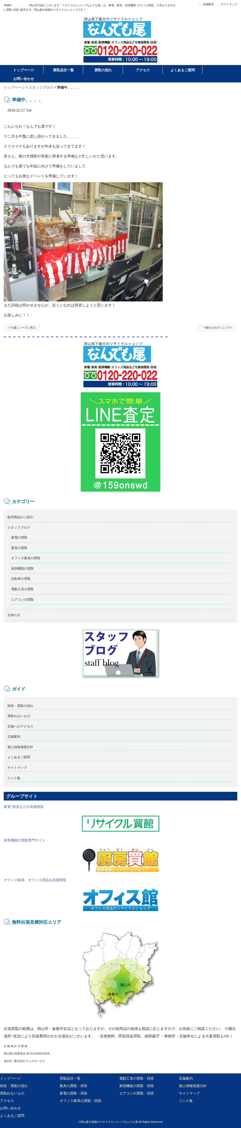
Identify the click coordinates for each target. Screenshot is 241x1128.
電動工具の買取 (22, 589)
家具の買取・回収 (73, 1086)
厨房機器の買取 (22, 568)
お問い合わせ (10, 1108)
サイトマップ (229, 4)
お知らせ (13, 615)
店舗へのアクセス (20, 726)
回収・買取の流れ (20, 706)
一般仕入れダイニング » (217, 327)
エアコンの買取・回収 (136, 1093)
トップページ (14, 87)
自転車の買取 (21, 579)
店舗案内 (208, 4)
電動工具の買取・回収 (136, 1078)
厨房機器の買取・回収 (136, 1086)
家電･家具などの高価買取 (82, 819)
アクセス (7, 1101)
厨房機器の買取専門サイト (82, 855)
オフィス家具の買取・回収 (80, 1101)
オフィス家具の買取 (25, 558)
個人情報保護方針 (20, 747)
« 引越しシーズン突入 (22, 327)
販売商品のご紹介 (20, 517)
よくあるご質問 (18, 757)
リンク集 (13, 778)
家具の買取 (19, 548)
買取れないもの (18, 716)
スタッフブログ (41, 87)
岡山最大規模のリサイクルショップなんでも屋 (109, 1121)
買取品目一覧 (70, 1078)
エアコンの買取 (22, 599)
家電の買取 (19, 537)
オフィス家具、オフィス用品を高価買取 (82, 895)
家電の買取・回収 (73, 1093)
